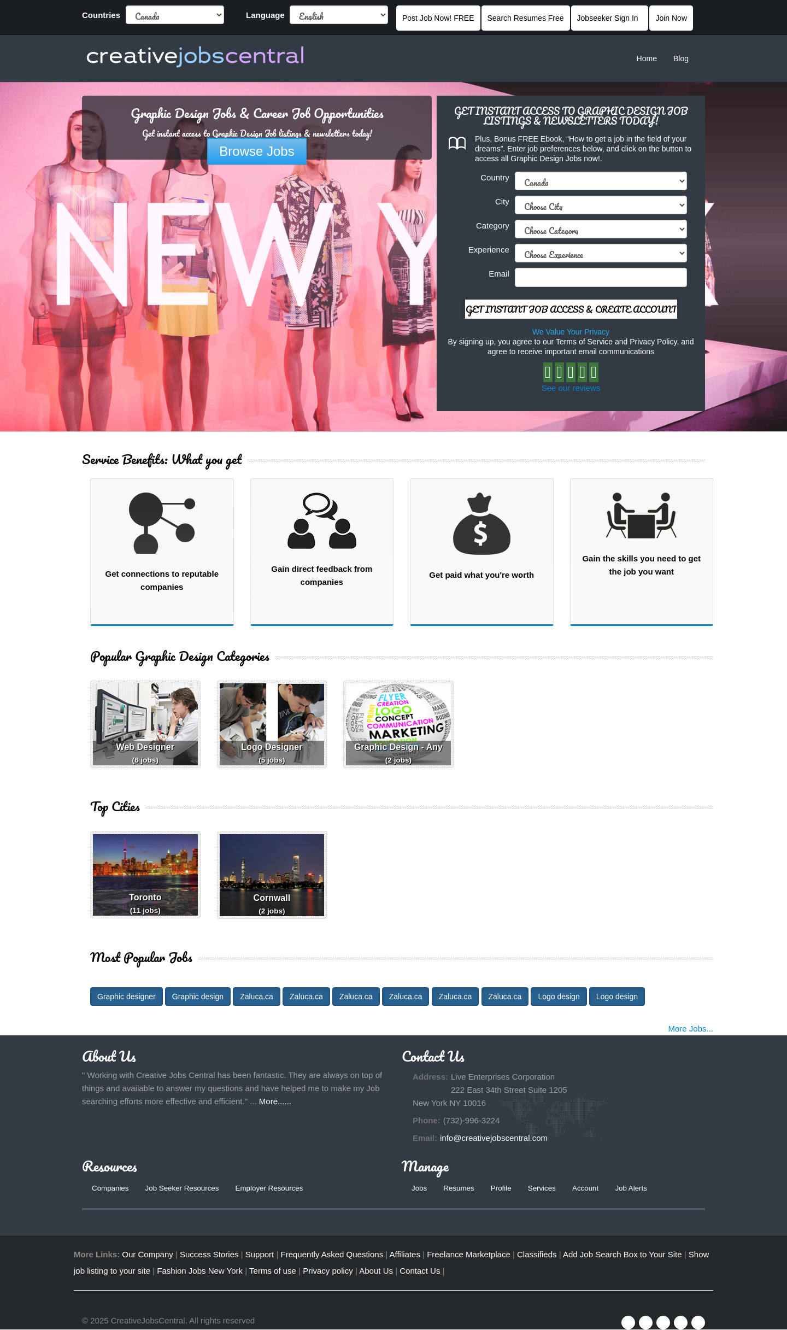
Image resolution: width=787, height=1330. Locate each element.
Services (546, 1188)
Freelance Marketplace (468, 1254)
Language (265, 15)
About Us (376, 1271)
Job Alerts (638, 1188)
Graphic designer (126, 996)
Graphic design (198, 996)
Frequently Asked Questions (332, 1254)
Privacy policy (328, 1271)
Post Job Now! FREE (438, 18)
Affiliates (405, 1254)
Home (647, 58)
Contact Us (420, 1271)
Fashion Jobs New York (200, 1271)
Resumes (460, 1188)
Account (591, 1188)
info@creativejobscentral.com (494, 1137)
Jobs (420, 1188)
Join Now (671, 18)
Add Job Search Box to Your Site (622, 1254)
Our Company (147, 1254)
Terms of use (272, 1271)
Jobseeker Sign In (610, 18)
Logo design (558, 996)
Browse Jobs (256, 151)
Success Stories (209, 1254)
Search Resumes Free (526, 18)
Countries (101, 15)
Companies (111, 1188)
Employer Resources (276, 1188)
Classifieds (537, 1254)
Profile (504, 1188)
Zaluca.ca (256, 996)
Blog (681, 58)
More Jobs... (690, 1028)
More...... (275, 1101)
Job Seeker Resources (186, 1188)
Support (259, 1254)
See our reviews (571, 387)
